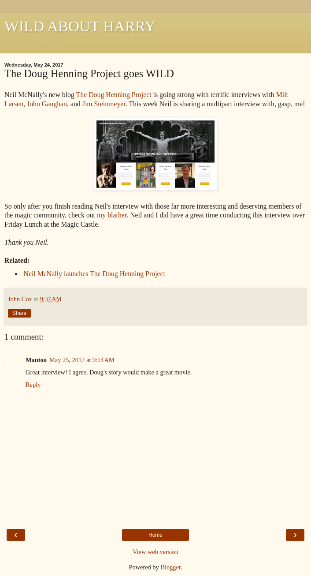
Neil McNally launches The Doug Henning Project (93, 273)
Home (155, 535)
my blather (111, 215)
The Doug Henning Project (114, 94)
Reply (33, 384)
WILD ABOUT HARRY (80, 26)
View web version (155, 551)
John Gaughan (47, 104)
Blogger (170, 567)
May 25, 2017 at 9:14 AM (82, 359)
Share (19, 313)
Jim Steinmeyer (104, 104)
